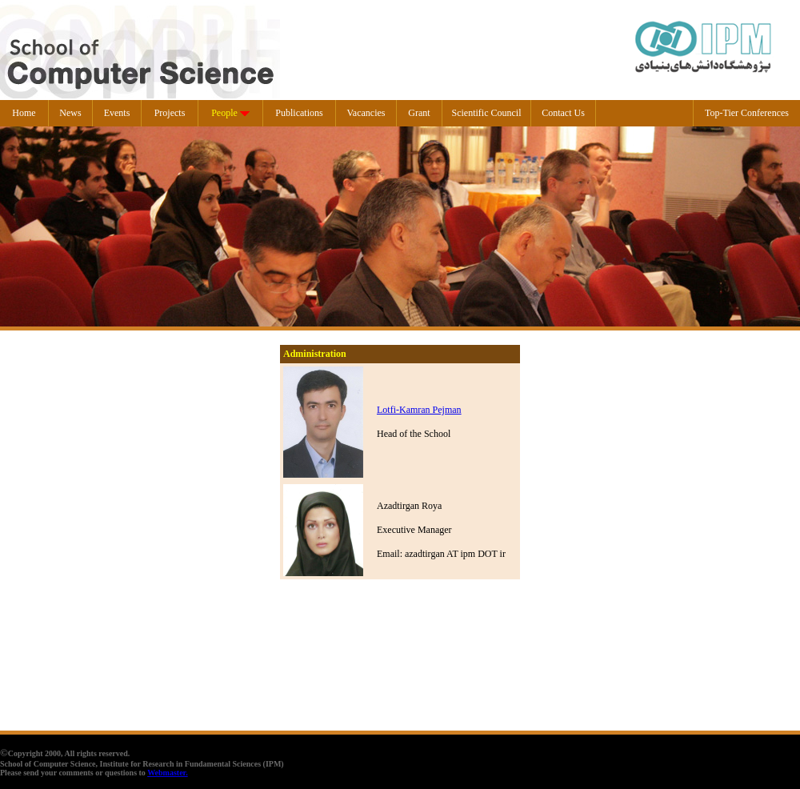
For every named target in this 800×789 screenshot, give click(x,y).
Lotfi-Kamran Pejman (419, 409)
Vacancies (366, 112)
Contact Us (563, 112)
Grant (419, 112)
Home (23, 112)
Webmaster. (167, 772)
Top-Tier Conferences (747, 112)
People (224, 112)
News (70, 112)
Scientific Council (487, 112)
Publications (298, 112)
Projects (170, 112)
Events (117, 112)
